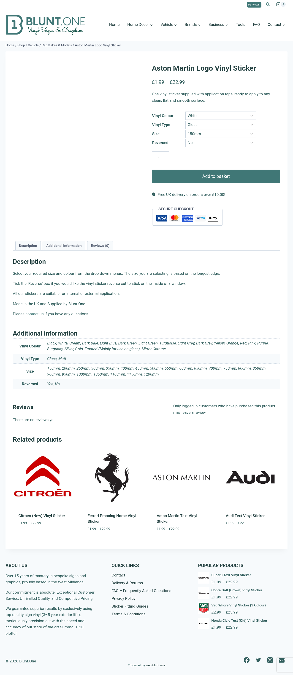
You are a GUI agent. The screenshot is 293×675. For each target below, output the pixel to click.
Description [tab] (28, 246)
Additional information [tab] (63, 246)
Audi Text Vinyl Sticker (245, 515)
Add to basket (216, 176)
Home (114, 24)
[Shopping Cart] (281, 4)
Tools (240, 24)
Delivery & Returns (127, 583)
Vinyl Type (161, 124)
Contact (118, 575)
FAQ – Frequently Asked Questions (141, 590)
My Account (254, 4)
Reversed (160, 142)
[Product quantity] (160, 158)
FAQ (256, 24)
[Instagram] (270, 660)
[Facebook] (246, 660)
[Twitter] (258, 660)
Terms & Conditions (128, 614)
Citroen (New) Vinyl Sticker (42, 515)
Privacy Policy (123, 598)
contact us (34, 314)
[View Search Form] (268, 4)
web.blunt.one (155, 665)
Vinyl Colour (162, 115)
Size (156, 133)
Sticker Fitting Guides (129, 606)
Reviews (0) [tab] (100, 246)
